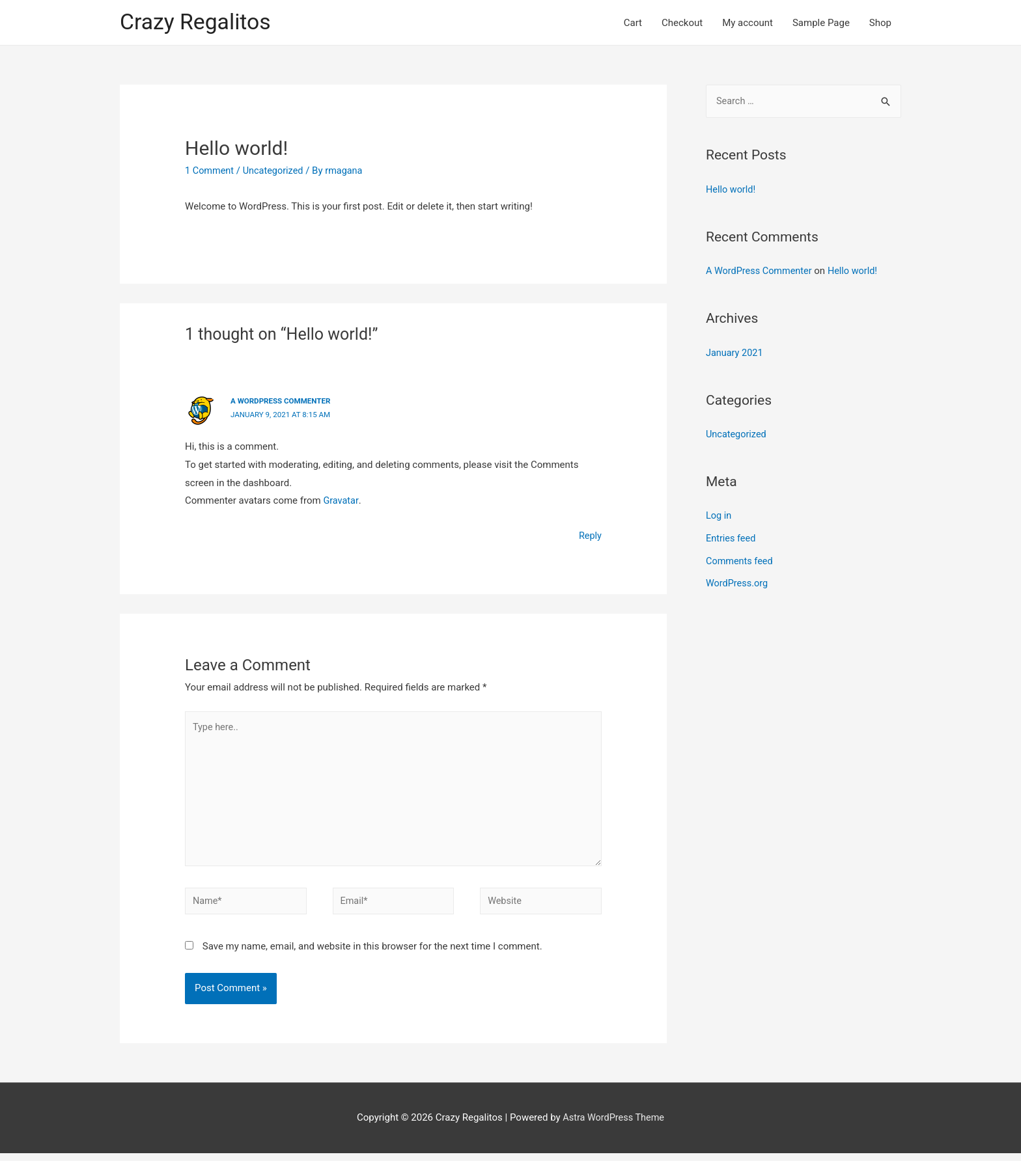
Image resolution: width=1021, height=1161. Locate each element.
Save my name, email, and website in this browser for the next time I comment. (372, 955)
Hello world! (731, 192)
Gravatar (341, 502)
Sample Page (821, 23)
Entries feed (731, 537)
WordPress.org (738, 582)
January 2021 (735, 354)
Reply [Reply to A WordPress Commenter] (590, 537)
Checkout (682, 23)
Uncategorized (276, 172)
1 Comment (210, 172)
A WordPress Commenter (282, 402)
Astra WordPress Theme (613, 1126)
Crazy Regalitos (198, 23)
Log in (719, 516)
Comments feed (741, 560)
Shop (880, 23)
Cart (633, 23)
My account (747, 23)
